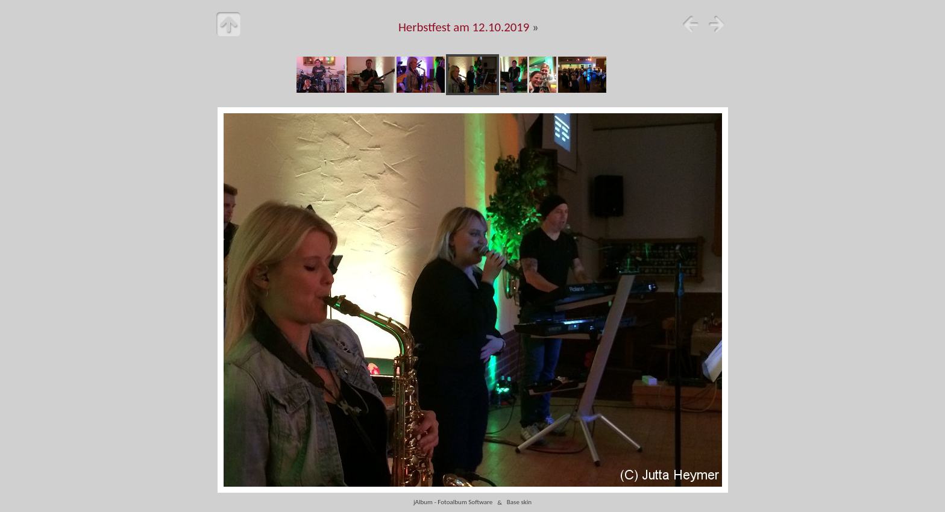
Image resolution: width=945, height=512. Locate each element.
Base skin (519, 502)
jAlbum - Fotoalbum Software (452, 502)
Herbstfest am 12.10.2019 (464, 27)
